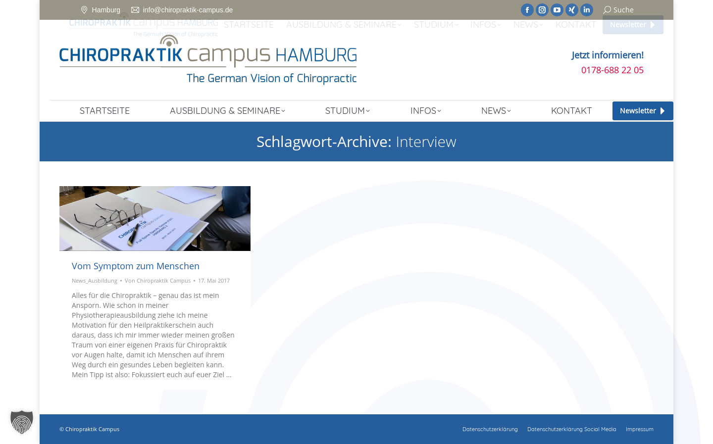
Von (158, 280)
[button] (22, 422)
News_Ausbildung (94, 280)
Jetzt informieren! (608, 55)
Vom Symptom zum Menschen (136, 266)
